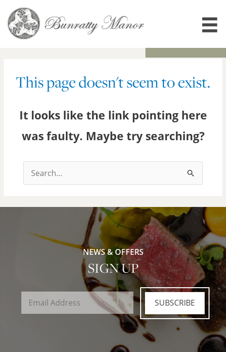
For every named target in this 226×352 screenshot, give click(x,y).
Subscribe (175, 302)
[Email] (77, 303)
